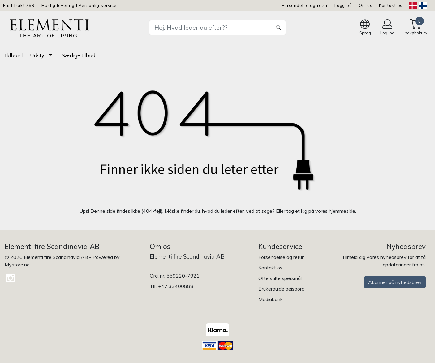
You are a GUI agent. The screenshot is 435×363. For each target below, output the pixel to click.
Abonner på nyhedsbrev (395, 282)
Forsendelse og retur (305, 5)
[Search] (217, 27)
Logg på (343, 5)
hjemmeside (342, 211)
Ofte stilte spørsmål (280, 278)
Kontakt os (391, 5)
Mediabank (270, 299)
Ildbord (14, 55)
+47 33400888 (175, 286)
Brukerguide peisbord (281, 289)
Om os (366, 5)
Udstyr (39, 55)
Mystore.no (17, 264)
